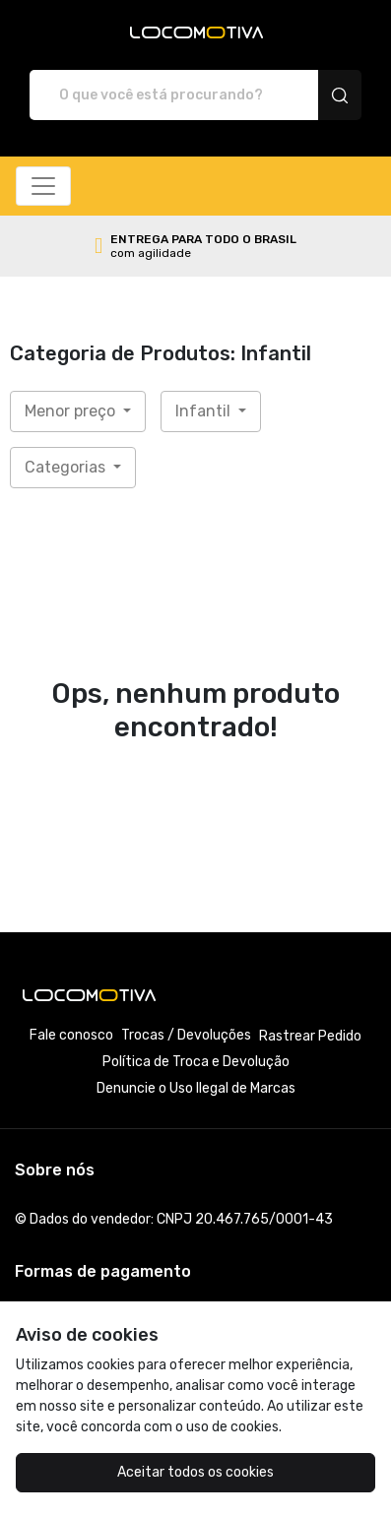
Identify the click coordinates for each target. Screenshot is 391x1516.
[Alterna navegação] (43, 186)
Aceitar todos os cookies (195, 1472)
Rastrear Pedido (310, 1036)
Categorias (67, 467)
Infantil (204, 411)
